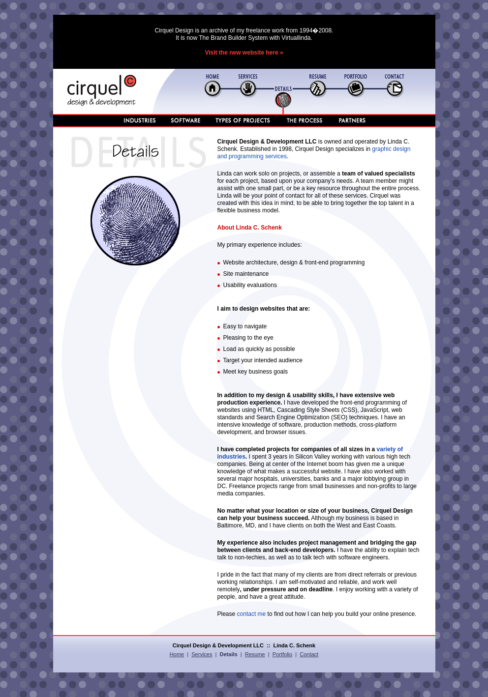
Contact (309, 654)
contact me (251, 613)
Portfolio (282, 654)
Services (201, 654)
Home (177, 654)
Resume (255, 654)
